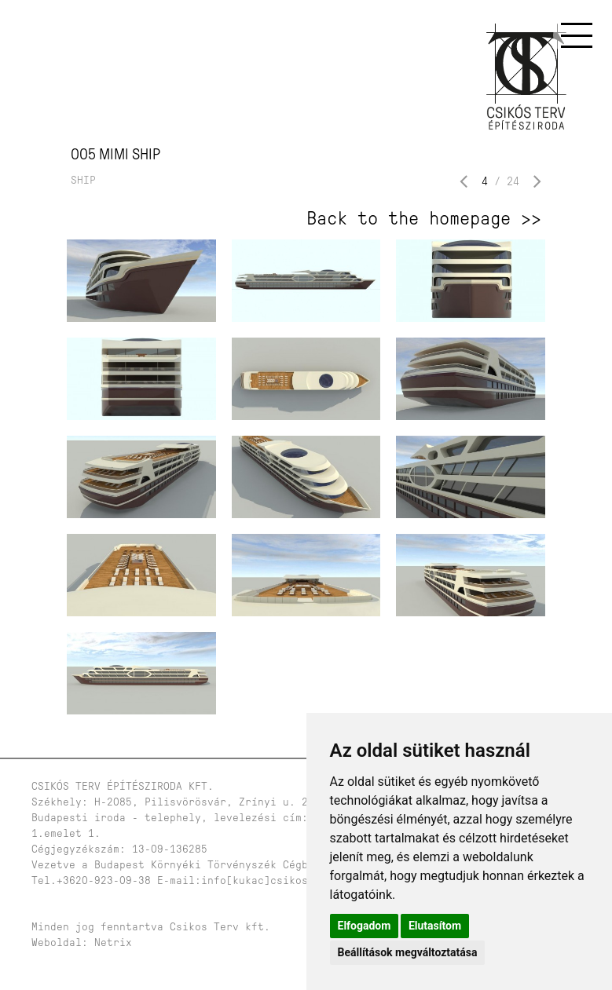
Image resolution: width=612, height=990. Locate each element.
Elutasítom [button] (435, 925)
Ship (83, 180)
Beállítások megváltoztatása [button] (408, 952)
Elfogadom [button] (364, 925)
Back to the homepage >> (423, 218)
